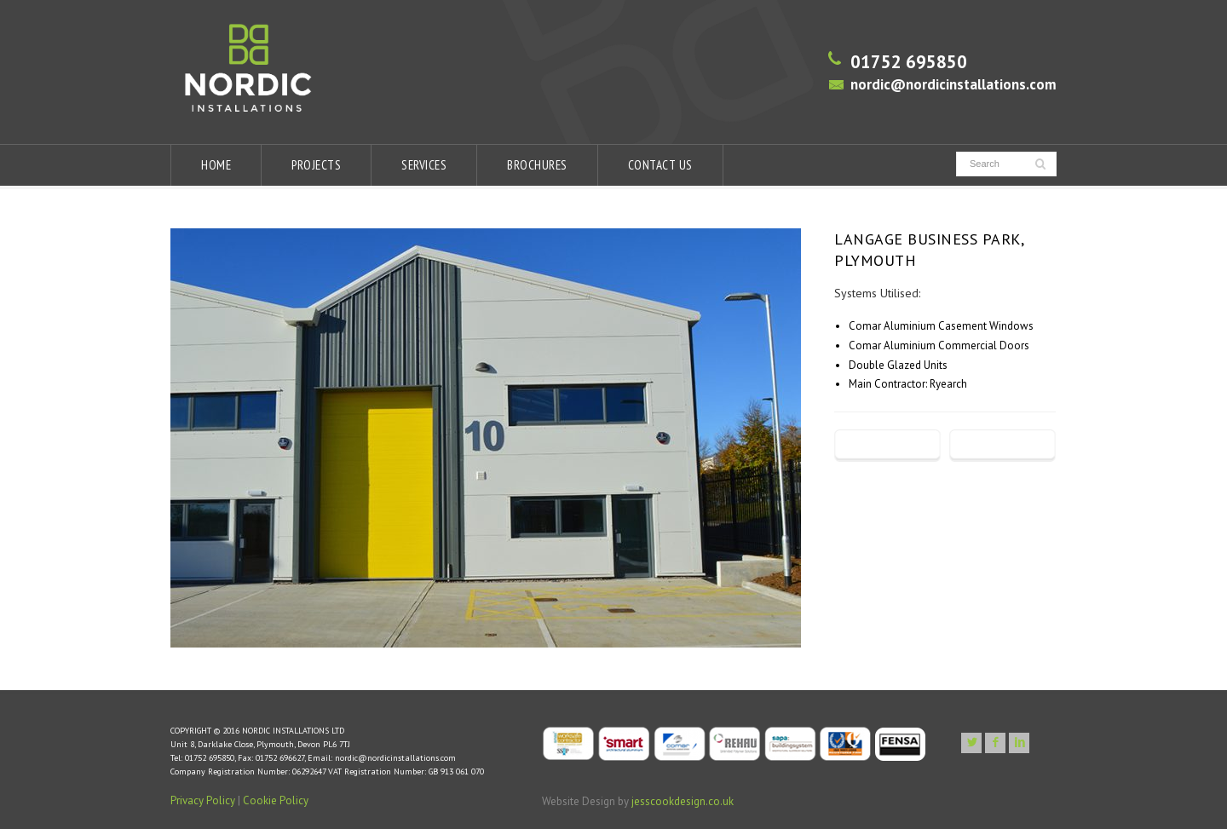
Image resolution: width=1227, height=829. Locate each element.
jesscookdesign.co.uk (682, 801)
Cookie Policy (275, 800)
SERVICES (423, 165)
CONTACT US (660, 165)
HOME (216, 165)
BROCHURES (537, 165)
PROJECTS (316, 165)
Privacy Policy (202, 800)
